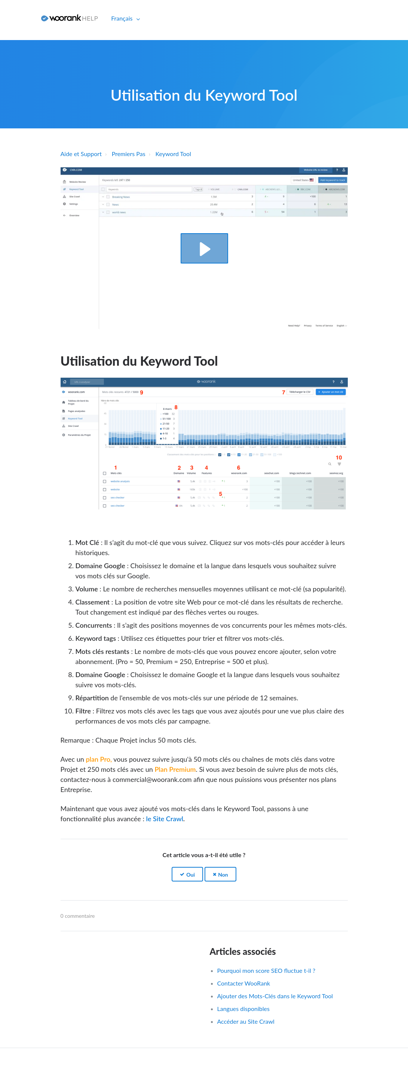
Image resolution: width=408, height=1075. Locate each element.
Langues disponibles (243, 1008)
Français (122, 18)
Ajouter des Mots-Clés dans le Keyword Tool (275, 995)
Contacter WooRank (243, 983)
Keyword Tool (173, 153)
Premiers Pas (128, 153)
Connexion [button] (17, 18)
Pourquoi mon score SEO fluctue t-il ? (266, 970)
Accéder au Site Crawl (245, 1021)
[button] (204, 248)
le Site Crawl (164, 818)
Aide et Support (81, 153)
